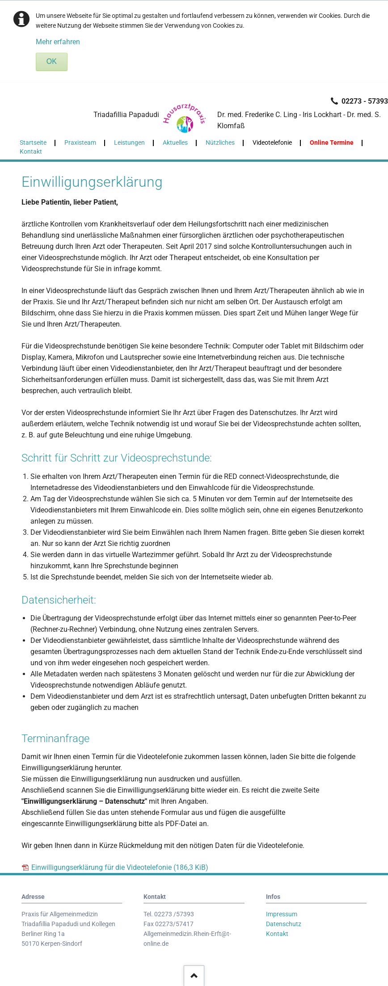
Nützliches (220, 142)
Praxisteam (80, 142)
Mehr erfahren (58, 42)
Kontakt (31, 151)
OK (51, 61)
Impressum (281, 914)
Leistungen (129, 142)
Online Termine (332, 142)
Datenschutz (283, 923)
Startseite (33, 142)
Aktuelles (175, 142)
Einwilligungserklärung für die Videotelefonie (119, 867)
